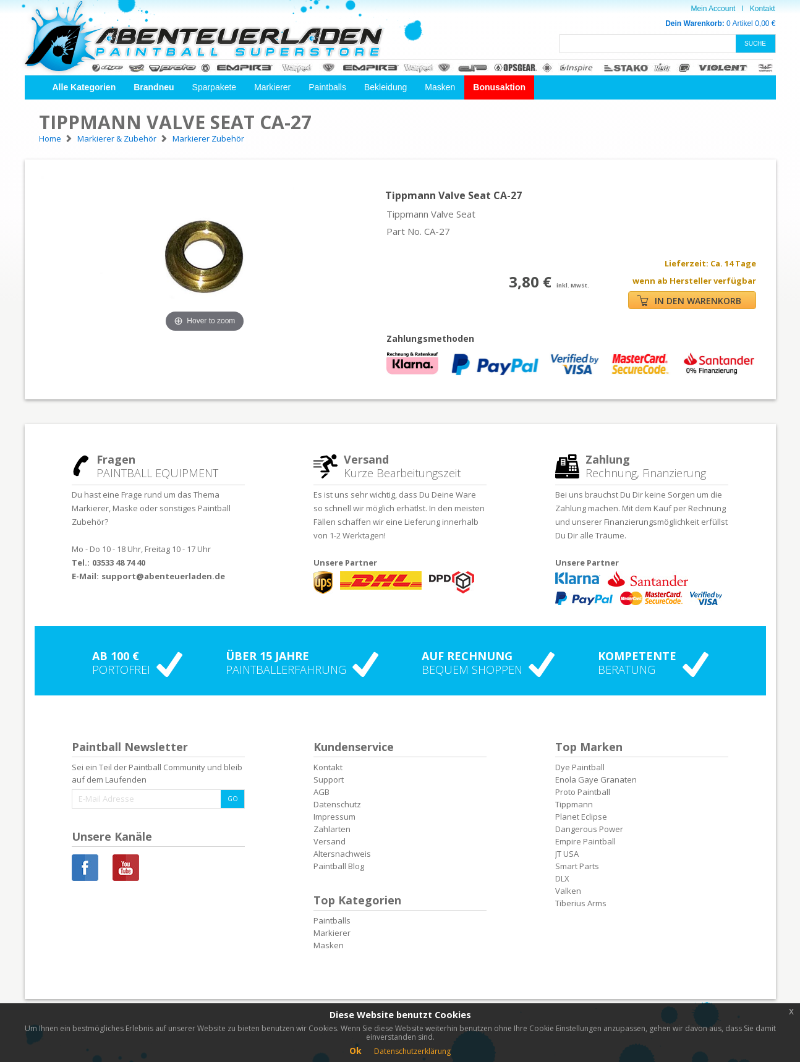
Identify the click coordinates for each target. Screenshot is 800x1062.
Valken (568, 890)
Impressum (334, 816)
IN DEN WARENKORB (689, 301)
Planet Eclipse (581, 816)
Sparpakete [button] (214, 87)
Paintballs (327, 87)
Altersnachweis (342, 853)
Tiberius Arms (580, 903)
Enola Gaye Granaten (596, 779)
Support (328, 779)
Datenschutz (337, 804)
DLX (562, 878)
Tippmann (574, 804)
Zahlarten (332, 829)
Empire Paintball (585, 841)
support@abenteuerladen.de (163, 576)
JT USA (567, 853)
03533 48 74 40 (118, 562)
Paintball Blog (338, 866)
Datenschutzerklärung (412, 1051)
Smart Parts (577, 866)
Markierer (272, 87)
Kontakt (762, 8)
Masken (440, 87)
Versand (329, 841)
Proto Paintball (582, 791)
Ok (355, 1050)
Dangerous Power (589, 829)
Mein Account (713, 8)
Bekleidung (385, 87)
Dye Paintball (580, 767)
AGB (321, 791)
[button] (84, 87)
